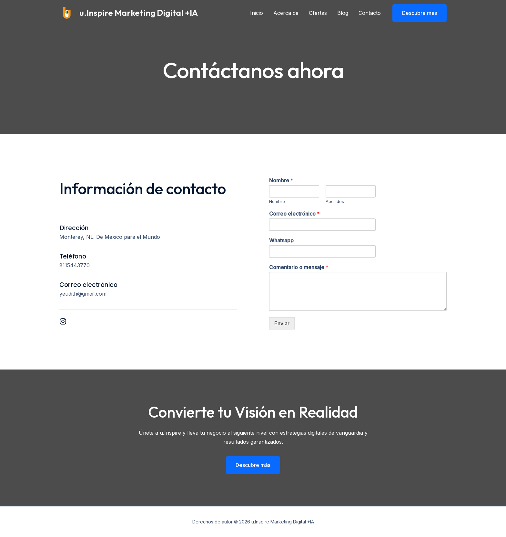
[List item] (62, 321)
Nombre (281, 180)
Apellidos (335, 201)
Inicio (256, 13)
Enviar (281, 323)
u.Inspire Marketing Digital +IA (138, 12)
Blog (342, 13)
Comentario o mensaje (299, 267)
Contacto (370, 13)
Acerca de (286, 13)
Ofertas (318, 13)
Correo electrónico (294, 213)
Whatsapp (281, 240)
